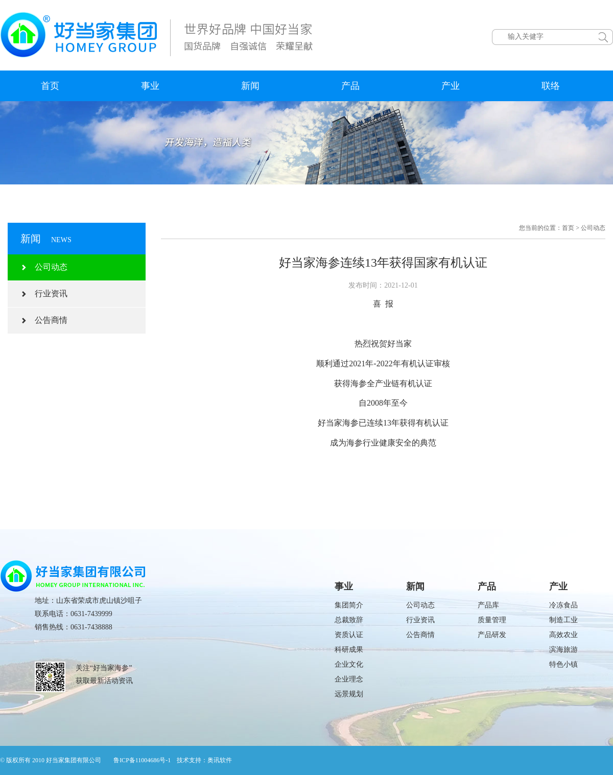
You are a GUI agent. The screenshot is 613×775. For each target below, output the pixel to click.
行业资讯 (43, 293)
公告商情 (43, 320)
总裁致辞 (349, 620)
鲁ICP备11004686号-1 (142, 760)
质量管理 (492, 620)
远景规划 (349, 694)
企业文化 (349, 664)
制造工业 (563, 620)
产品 (350, 86)
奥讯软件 (219, 760)
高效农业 (563, 635)
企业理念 (349, 679)
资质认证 (349, 635)
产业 (450, 86)
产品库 (488, 605)
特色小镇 (563, 664)
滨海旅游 (563, 649)
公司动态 (43, 267)
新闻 (250, 86)
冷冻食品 (563, 605)
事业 (150, 86)
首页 (50, 86)
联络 (550, 86)
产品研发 (492, 635)
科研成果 (349, 649)
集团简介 (349, 605)
